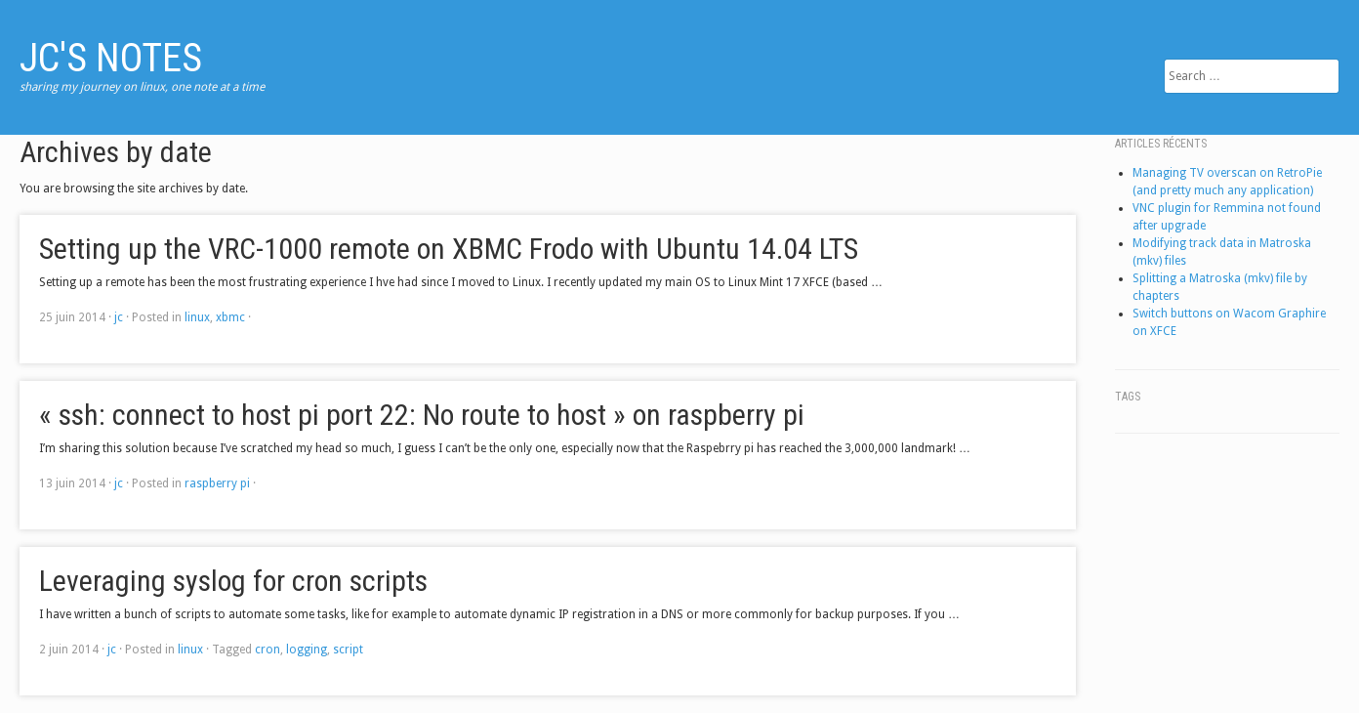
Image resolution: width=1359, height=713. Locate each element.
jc (118, 317)
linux (197, 317)
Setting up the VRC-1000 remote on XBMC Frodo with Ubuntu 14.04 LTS (448, 248)
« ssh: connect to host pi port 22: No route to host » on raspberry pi (421, 415)
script (348, 649)
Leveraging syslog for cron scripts (233, 581)
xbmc (230, 317)
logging (306, 649)
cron (267, 649)
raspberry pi (217, 483)
